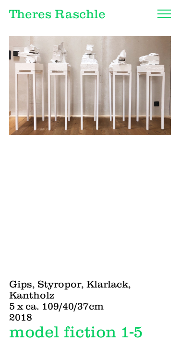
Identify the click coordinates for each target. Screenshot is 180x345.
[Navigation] (164, 13)
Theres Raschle (57, 14)
